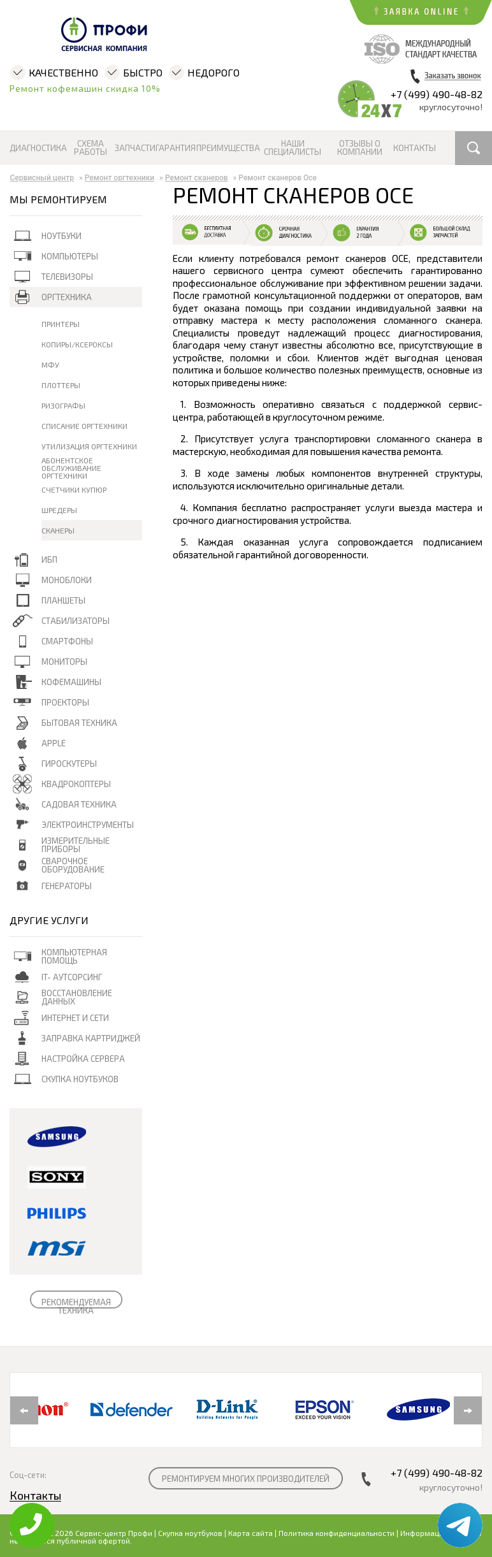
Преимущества (227, 148)
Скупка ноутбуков (190, 1532)
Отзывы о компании (359, 148)
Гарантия (175, 148)
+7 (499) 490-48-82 (436, 94)
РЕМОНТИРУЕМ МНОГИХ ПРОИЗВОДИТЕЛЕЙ (245, 1479)
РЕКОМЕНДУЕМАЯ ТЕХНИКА (76, 1306)
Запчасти (134, 148)
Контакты (414, 148)
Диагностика (38, 148)
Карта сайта (250, 1532)
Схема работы (90, 148)
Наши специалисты (292, 148)
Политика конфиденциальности (336, 1532)
